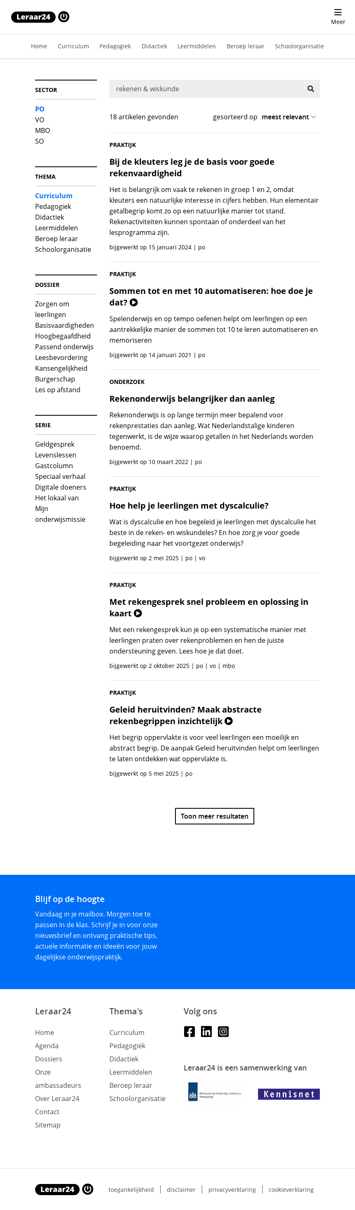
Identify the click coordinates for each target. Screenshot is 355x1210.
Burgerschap (55, 379)
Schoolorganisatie (299, 46)
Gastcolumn (54, 465)
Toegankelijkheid (131, 1189)
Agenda (47, 1045)
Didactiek (154, 46)
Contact (47, 1111)
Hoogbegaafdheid (63, 336)
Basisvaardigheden (64, 325)
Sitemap (48, 1124)
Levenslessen (55, 454)
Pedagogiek (115, 46)
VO (39, 119)
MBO (42, 130)
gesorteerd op (235, 116)
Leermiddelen (197, 46)
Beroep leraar (246, 46)
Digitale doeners (60, 487)
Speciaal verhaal (60, 476)
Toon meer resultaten (214, 816)
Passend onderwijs (64, 346)
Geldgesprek (54, 444)
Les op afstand (57, 389)
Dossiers (48, 1058)
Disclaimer (181, 1189)
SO (39, 141)
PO (40, 109)
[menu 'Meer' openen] (338, 17)
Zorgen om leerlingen (52, 309)
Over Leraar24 (57, 1098)
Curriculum (73, 46)
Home (39, 46)
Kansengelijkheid (61, 368)
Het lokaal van (57, 497)
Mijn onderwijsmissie (60, 514)
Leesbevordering (61, 357)
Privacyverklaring (232, 1189)
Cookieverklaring (291, 1189)
